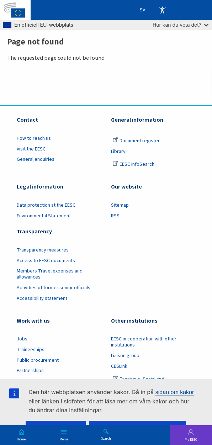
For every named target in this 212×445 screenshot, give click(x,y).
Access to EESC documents (46, 260)
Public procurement (38, 360)
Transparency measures (43, 250)
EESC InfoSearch (133, 164)
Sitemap (120, 205)
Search (106, 438)
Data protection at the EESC (46, 205)
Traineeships (30, 349)
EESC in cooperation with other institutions (143, 342)
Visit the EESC (31, 149)
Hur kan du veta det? (180, 25)
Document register (136, 140)
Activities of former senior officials (53, 287)
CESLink (119, 366)
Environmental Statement (44, 215)
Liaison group (125, 355)
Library (118, 151)
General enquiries (35, 159)
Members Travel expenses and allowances (50, 274)
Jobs (22, 339)
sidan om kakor (174, 392)
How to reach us (34, 138)
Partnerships (30, 370)
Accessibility (162, 10)
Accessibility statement (42, 298)
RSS (115, 215)
